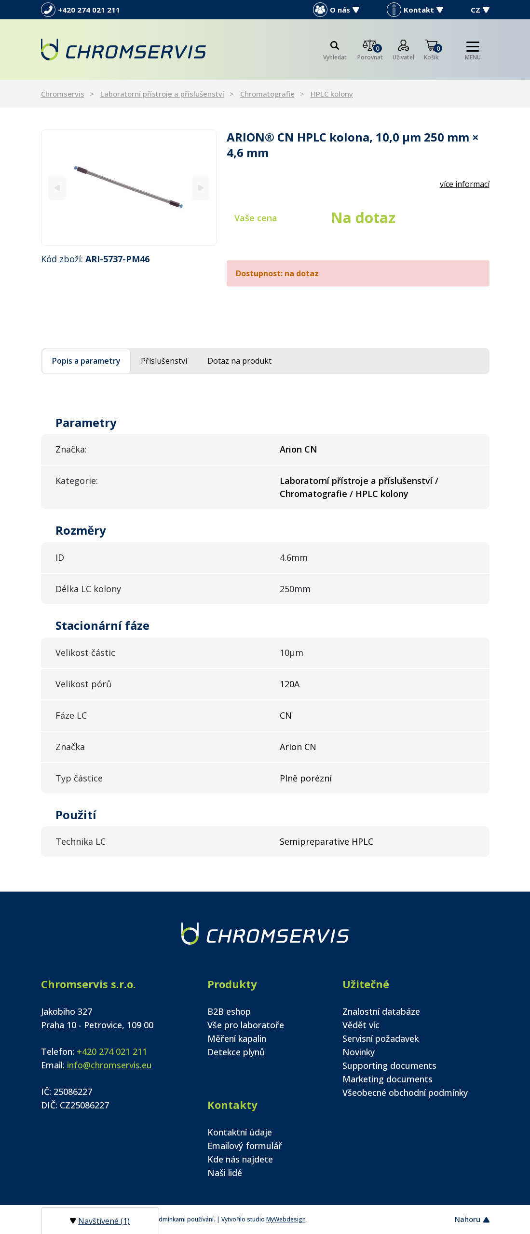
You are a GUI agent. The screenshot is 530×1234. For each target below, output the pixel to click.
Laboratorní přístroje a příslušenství (162, 94)
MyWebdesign (286, 1219)
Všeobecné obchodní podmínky (405, 1092)
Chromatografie (267, 94)
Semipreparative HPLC (326, 841)
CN (286, 715)
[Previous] (57, 187)
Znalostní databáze (381, 1011)
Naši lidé (224, 1172)
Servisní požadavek (380, 1038)
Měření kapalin (236, 1038)
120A (289, 684)
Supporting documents (389, 1065)
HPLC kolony (332, 94)
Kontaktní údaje (239, 1132)
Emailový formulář (244, 1145)
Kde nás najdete (240, 1159)
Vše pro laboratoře (245, 1025)
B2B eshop (229, 1011)
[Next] (201, 187)
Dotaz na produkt (239, 360)
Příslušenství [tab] (164, 360)
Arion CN (298, 746)
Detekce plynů (236, 1052)
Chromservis (62, 94)
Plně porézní (306, 778)
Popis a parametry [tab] (86, 360)
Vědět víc (361, 1025)
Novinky (358, 1052)
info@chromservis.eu (109, 1065)
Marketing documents (387, 1079)
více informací (464, 184)
